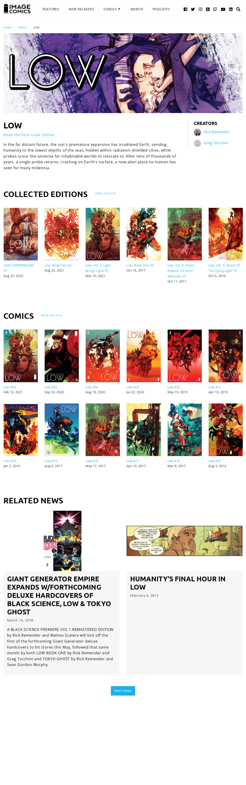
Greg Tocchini (216, 142)
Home (7, 27)
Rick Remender (217, 131)
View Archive (105, 193)
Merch (137, 9)
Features (51, 9)
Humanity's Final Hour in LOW (178, 582)
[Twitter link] (193, 9)
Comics (110, 9)
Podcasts (161, 9)
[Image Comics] (17, 8)
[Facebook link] (185, 9)
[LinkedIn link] (231, 9)
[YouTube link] (223, 9)
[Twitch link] (215, 9)
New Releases (81, 9)
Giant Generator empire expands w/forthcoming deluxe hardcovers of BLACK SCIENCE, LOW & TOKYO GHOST (59, 595)
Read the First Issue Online (28, 134)
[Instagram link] (200, 9)
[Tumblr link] (208, 9)
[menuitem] (51, 9)
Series (22, 27)
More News (123, 690)
